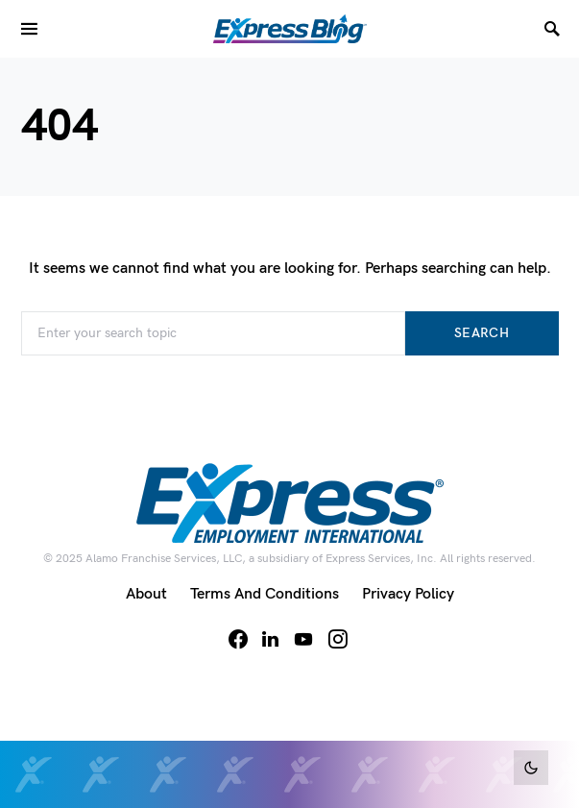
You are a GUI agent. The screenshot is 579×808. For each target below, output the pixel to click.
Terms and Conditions (264, 594)
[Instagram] (338, 639)
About (146, 594)
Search (481, 333)
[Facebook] (238, 639)
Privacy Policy (408, 594)
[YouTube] (303, 639)
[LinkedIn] (270, 639)
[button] (531, 767)
